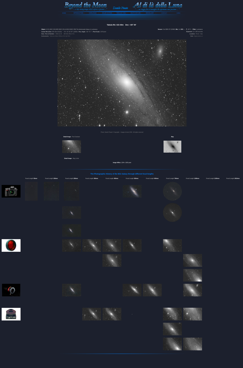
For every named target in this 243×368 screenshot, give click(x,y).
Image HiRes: (117, 162)
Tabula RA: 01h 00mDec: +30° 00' (121, 25)
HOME (64, 13)
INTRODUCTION (78, 13)
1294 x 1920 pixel (126, 162)
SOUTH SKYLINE (136, 13)
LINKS (178, 13)
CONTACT (164, 13)
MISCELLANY (150, 13)
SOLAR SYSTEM (107, 13)
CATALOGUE (92, 13)
